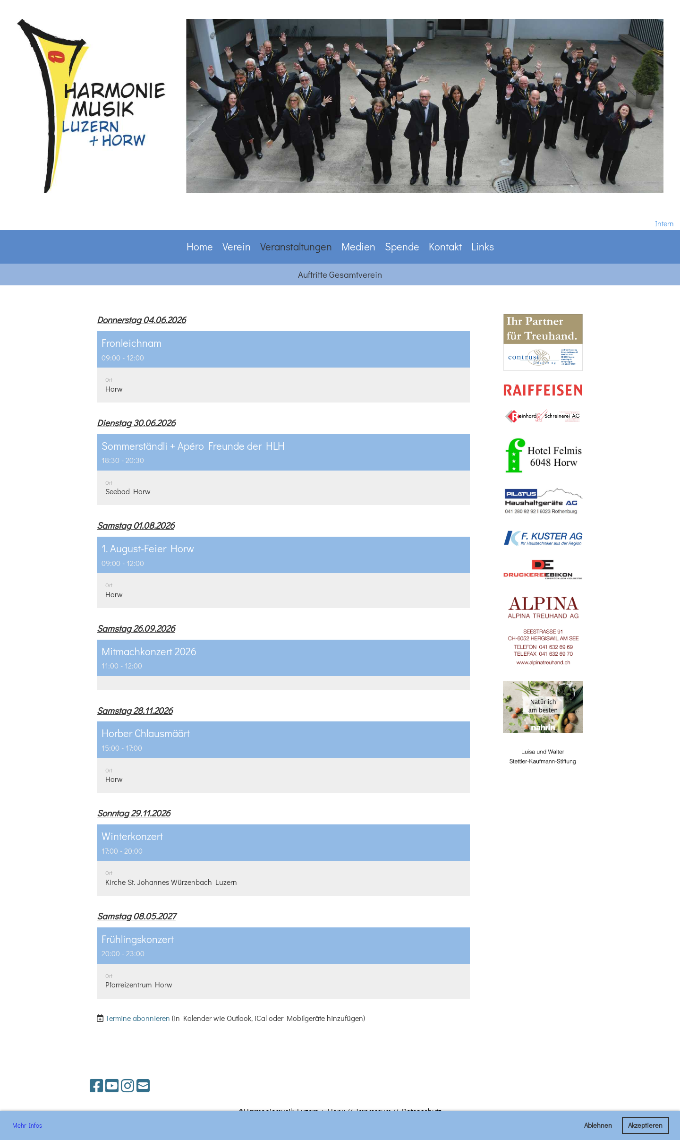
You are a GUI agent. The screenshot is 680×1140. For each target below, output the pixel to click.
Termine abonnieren (137, 1018)
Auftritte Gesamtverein (340, 274)
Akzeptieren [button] (645, 1125)
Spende (402, 246)
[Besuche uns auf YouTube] (112, 1085)
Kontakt (445, 246)
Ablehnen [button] (598, 1125)
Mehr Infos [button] (27, 1125)
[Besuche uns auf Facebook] (96, 1085)
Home (200, 246)
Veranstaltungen (296, 246)
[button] (283, 367)
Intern (664, 223)
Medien (358, 246)
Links (482, 246)
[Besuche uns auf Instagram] (127, 1085)
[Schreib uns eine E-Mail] (143, 1085)
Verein (236, 246)
